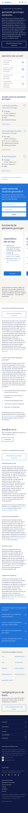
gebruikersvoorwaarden (8, 782)
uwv (3, 656)
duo (3, 662)
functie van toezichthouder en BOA (13, 260)
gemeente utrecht (7, 680)
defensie (4, 668)
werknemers (5, 726)
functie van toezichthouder (9, 510)
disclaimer (4, 789)
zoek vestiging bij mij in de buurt (14, 708)
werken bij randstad (7, 780)
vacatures (4, 722)
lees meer (12, 273)
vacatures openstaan (15, 565)
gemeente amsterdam (20, 656)
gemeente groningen (7, 674)
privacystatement (6, 784)
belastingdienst (19, 668)
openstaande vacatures (9, 416)
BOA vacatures (12, 256)
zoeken (14, 214)
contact (4, 731)
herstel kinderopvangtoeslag (20, 674)
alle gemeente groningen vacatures (14, 314)
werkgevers (5, 738)
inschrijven (7, 439)
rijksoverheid (19, 662)
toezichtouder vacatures (13, 254)
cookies (4, 786)
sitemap (4, 791)
